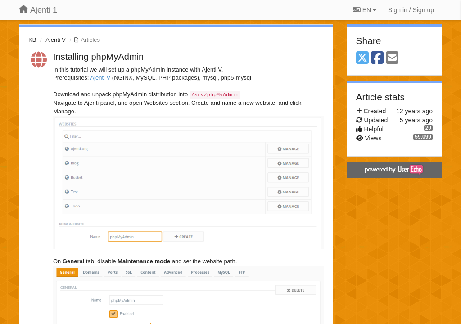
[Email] (392, 58)
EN (364, 10)
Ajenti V (55, 39)
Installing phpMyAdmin (98, 57)
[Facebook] (377, 58)
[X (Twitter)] (362, 58)
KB (32, 39)
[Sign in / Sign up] (411, 10)
